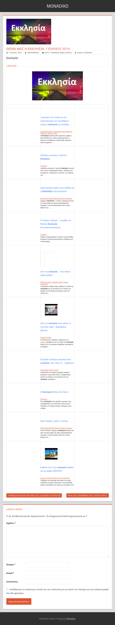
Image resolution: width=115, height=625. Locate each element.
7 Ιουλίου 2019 (11, 66)
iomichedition (33, 52)
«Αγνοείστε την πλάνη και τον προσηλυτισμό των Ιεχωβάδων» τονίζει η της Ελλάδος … (56, 121)
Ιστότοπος (12, 581)
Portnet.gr (43, 399)
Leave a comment (84, 52)
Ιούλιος (68, 52)
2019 (47, 52)
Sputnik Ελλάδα (45, 337)
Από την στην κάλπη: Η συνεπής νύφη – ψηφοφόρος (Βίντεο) (55, 327)
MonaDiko (57, 5)
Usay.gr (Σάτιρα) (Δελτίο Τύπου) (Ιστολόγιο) (55, 478)
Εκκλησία (55, 52)
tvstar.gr (43, 342)
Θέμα (62, 52)
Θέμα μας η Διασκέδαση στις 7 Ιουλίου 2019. (87, 496)
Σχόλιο (10, 523)
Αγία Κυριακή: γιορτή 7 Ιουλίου (54, 421)
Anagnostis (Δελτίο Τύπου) (49, 370)
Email (10, 573)
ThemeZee (70, 618)
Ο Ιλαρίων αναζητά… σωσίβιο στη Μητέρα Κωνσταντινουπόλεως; (55, 224)
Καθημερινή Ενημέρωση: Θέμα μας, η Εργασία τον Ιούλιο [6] (34, 496)
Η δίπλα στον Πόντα (54, 392)
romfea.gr (43, 166)
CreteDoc (43, 235)
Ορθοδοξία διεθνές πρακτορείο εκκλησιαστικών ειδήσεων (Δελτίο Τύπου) (56, 132)
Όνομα (10, 564)
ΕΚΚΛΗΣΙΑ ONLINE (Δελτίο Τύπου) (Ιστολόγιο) (56, 198)
